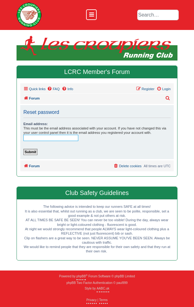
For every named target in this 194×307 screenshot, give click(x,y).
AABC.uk (103, 288)
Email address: (35, 124)
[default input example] (158, 15)
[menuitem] (53, 89)
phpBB (81, 276)
